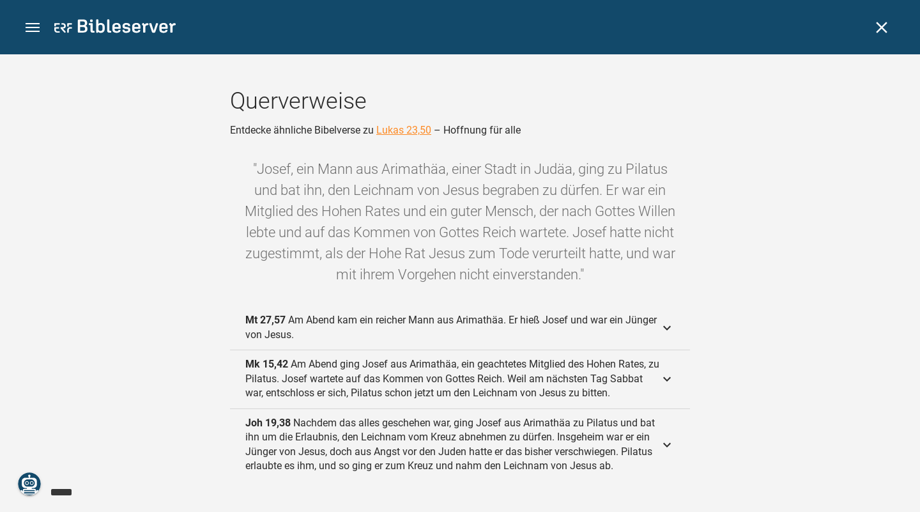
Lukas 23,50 (403, 130)
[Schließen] (881, 27)
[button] (33, 28)
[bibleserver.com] (115, 28)
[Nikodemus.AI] (29, 483)
